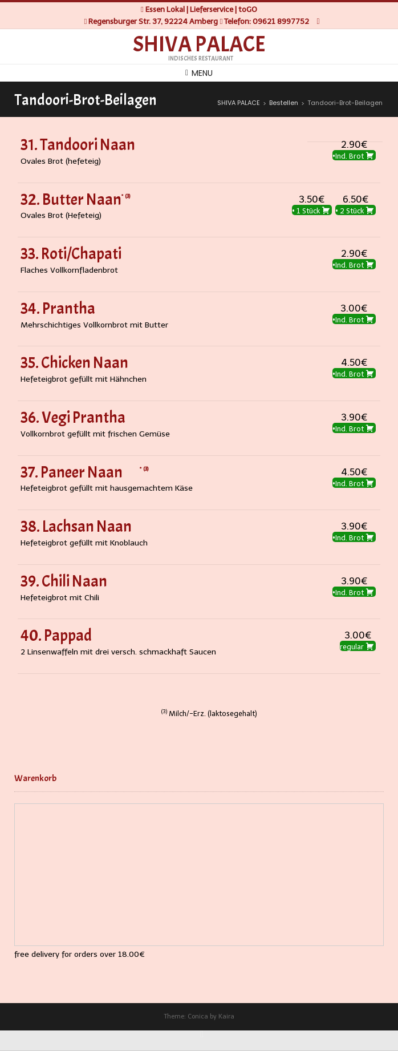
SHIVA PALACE (199, 44)
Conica (198, 1016)
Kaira (226, 1016)
